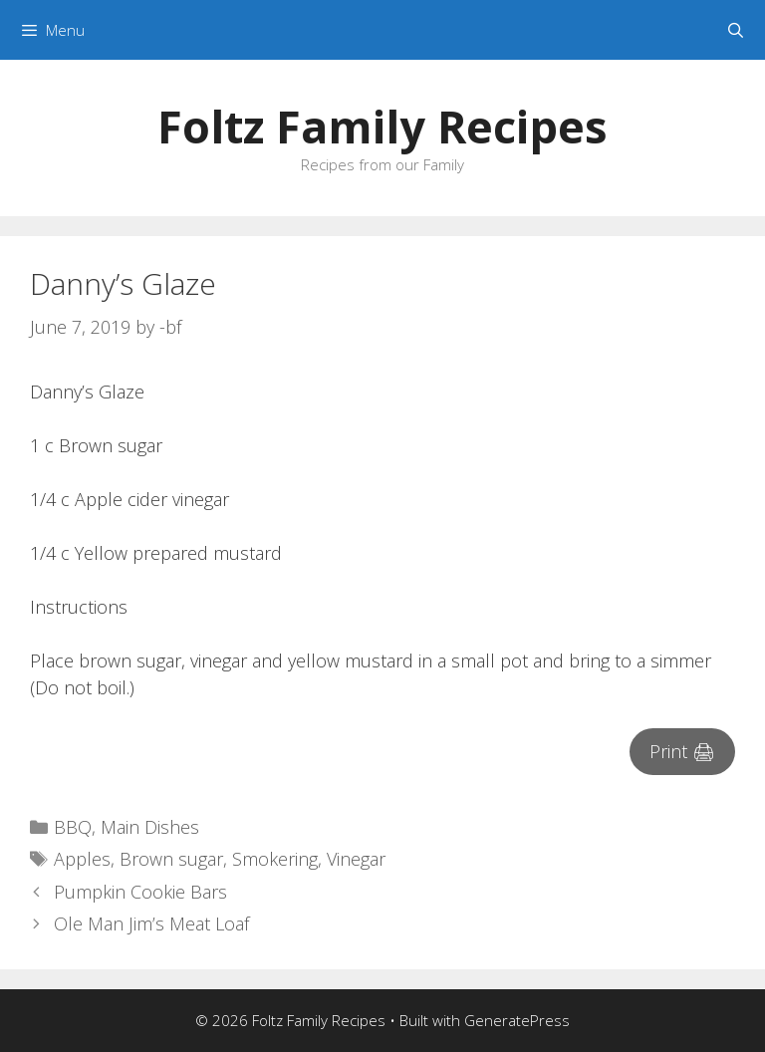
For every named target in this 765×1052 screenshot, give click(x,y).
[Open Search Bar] (735, 30)
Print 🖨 (682, 751)
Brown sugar (171, 859)
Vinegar (356, 859)
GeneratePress (517, 1020)
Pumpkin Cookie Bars (140, 892)
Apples (82, 859)
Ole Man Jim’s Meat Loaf (151, 923)
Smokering (275, 859)
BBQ (73, 827)
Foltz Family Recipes (382, 126)
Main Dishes (150, 827)
